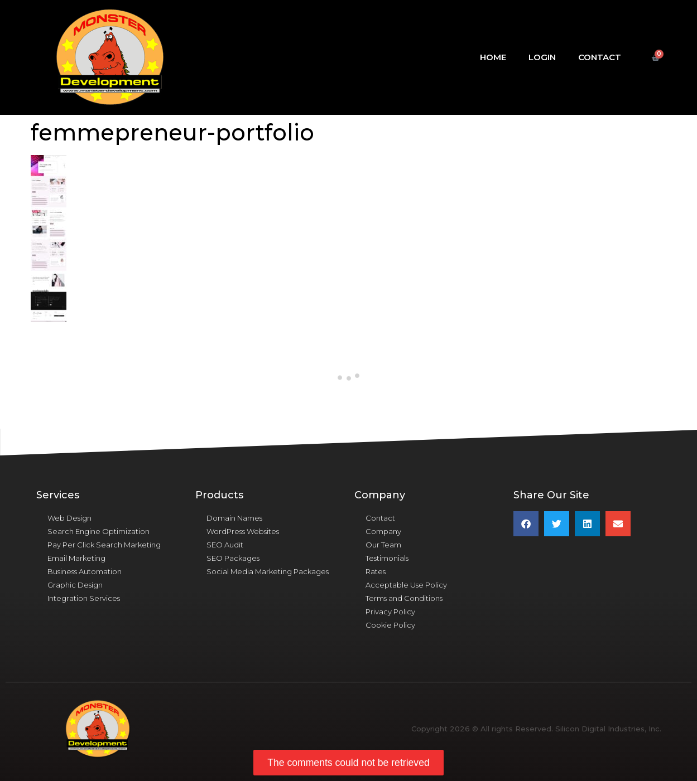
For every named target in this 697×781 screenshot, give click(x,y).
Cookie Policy (390, 624)
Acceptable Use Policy (406, 584)
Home (493, 57)
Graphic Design (75, 584)
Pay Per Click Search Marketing (104, 544)
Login (542, 57)
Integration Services (83, 598)
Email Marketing (76, 558)
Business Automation (84, 571)
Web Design (69, 517)
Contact (599, 57)
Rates (376, 571)
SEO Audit (224, 544)
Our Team (383, 544)
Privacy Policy (390, 611)
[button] (526, 523)
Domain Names (234, 517)
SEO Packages (232, 558)
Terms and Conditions (404, 598)
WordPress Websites (242, 531)
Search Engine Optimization (98, 531)
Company (383, 531)
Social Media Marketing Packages (267, 571)
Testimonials (387, 558)
